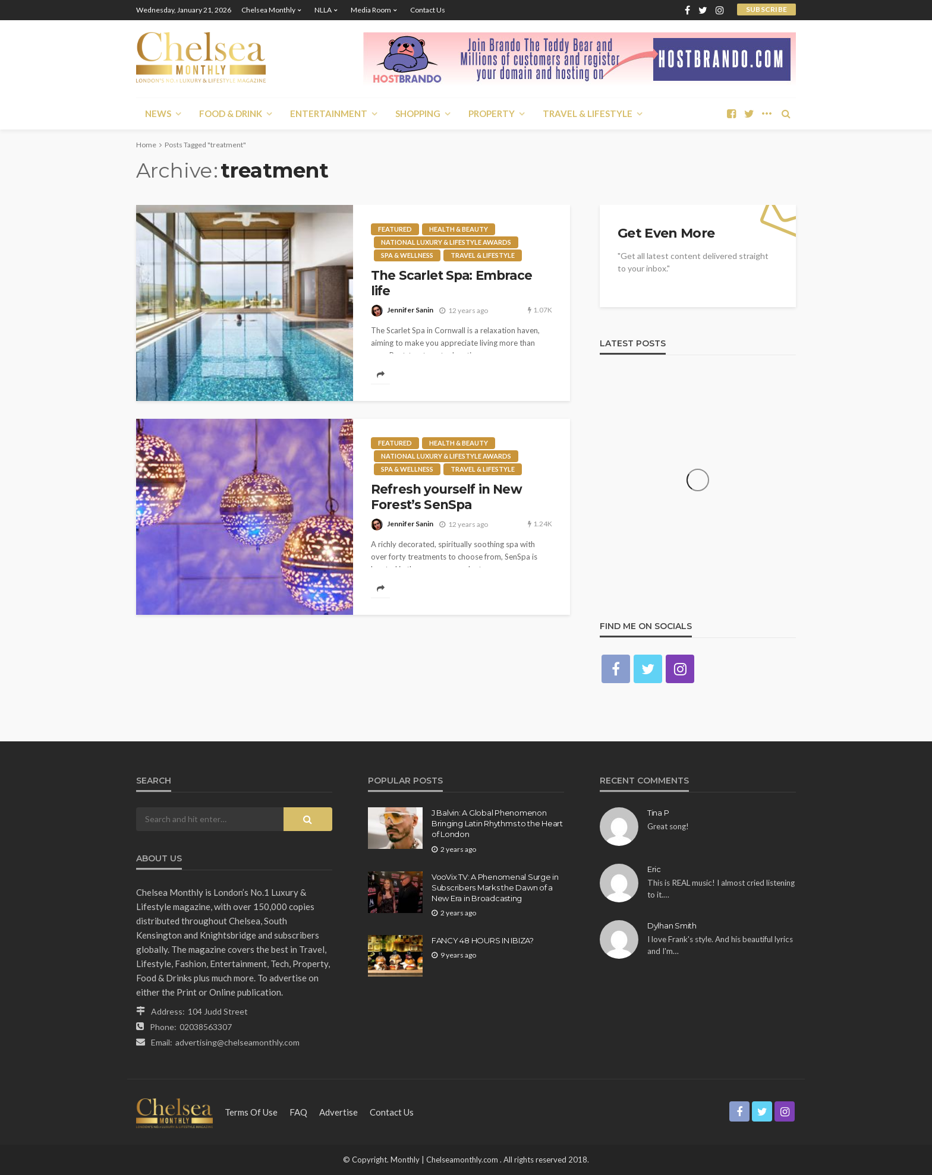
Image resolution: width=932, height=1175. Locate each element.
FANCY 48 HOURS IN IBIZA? (483, 940)
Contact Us (427, 9)
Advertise (338, 1112)
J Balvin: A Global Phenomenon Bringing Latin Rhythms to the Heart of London (497, 823)
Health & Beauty (458, 229)
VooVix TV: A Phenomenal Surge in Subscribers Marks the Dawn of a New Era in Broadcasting (495, 887)
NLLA (323, 9)
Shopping (417, 113)
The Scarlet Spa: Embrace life (451, 283)
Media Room (371, 9)
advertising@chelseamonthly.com (237, 1042)
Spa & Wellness (407, 255)
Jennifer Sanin (410, 309)
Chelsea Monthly (268, 9)
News (158, 113)
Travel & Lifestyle (587, 113)
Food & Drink (230, 113)
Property (491, 113)
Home (146, 144)
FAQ (298, 1112)
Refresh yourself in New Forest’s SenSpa (446, 497)
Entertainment (328, 113)
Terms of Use (251, 1112)
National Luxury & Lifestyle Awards (446, 242)
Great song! (668, 826)
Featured (395, 229)
